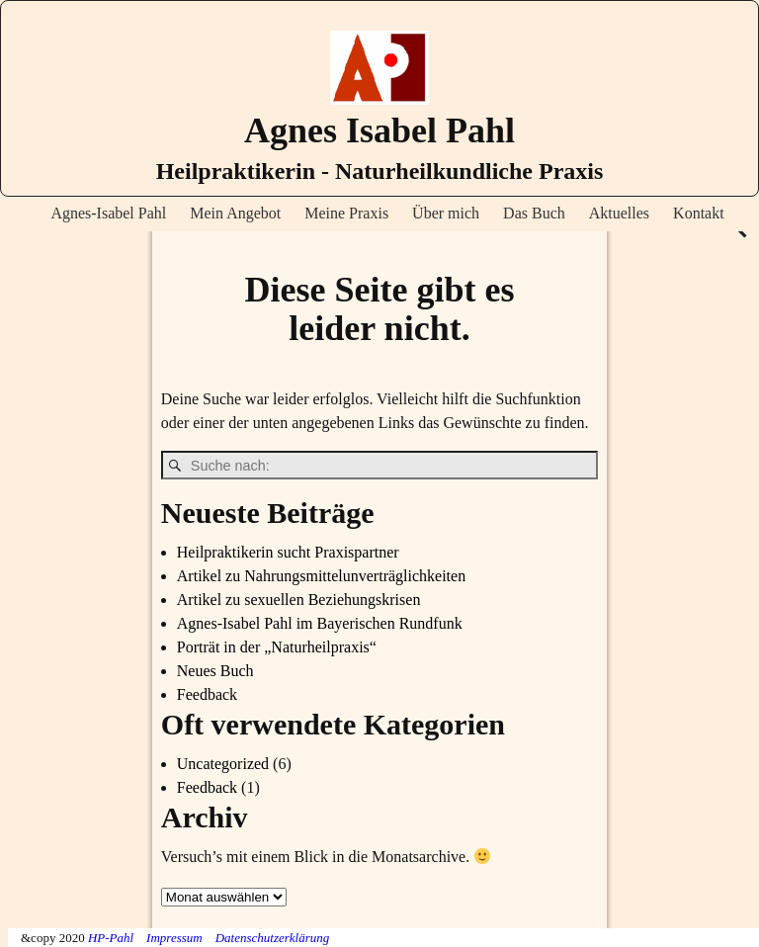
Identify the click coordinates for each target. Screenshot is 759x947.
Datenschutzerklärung (272, 937)
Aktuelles (619, 213)
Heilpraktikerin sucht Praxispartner (288, 552)
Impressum (174, 937)
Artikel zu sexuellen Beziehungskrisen (299, 599)
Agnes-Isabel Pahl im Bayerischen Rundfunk (320, 623)
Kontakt (698, 213)
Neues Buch (215, 670)
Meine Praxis (346, 213)
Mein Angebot (235, 213)
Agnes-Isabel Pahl (108, 213)
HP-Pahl (110, 937)
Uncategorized (223, 763)
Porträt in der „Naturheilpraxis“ (277, 647)
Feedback (207, 694)
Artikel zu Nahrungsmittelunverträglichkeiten (321, 575)
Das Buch (534, 213)
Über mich (445, 213)
